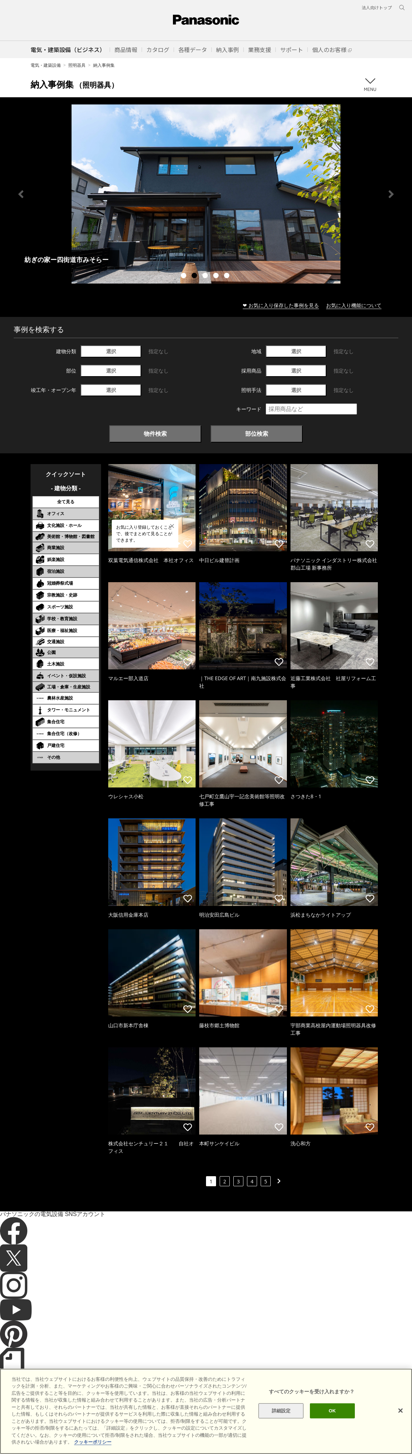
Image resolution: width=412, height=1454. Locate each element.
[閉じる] (400, 1410)
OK (332, 1410)
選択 (111, 351)
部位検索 (256, 434)
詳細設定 (281, 1410)
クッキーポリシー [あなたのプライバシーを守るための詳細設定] (92, 1442)
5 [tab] (227, 276)
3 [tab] (206, 276)
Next (391, 194)
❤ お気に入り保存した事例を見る (281, 305)
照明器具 (77, 65)
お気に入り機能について (353, 305)
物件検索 (155, 434)
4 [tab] (216, 276)
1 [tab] (184, 276)
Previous (21, 194)
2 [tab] (195, 276)
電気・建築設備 (46, 65)
